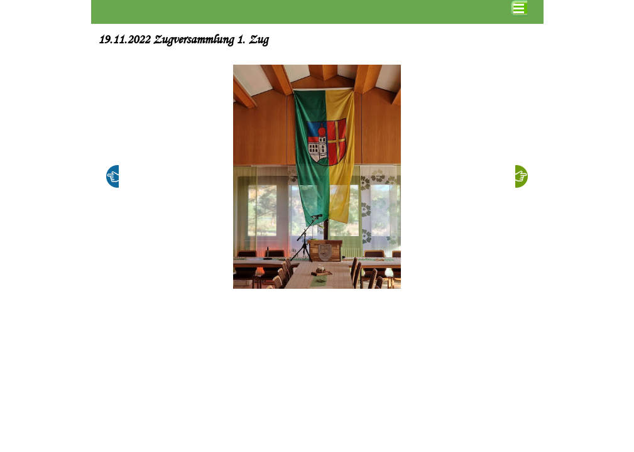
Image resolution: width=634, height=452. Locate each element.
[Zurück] (112, 176)
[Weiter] (521, 176)
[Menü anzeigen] (519, 8)
